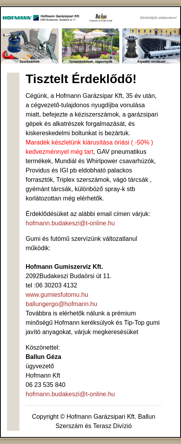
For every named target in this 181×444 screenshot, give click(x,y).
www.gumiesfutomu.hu (57, 294)
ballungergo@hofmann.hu (61, 304)
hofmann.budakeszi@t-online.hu (70, 223)
